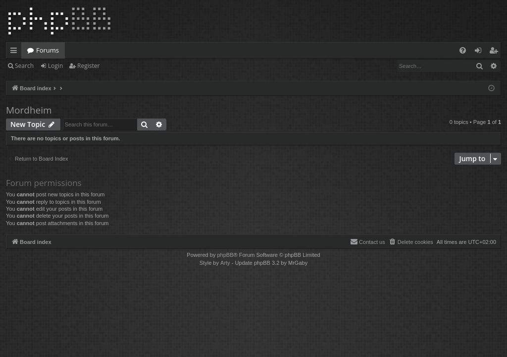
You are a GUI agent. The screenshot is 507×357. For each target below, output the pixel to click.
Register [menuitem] (495, 52)
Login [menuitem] (480, 52)
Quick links (15, 52)
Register (88, 65)
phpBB (225, 255)
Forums (47, 50)
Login (55, 65)
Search (24, 65)
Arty (225, 263)
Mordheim (29, 110)
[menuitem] (462, 50)
